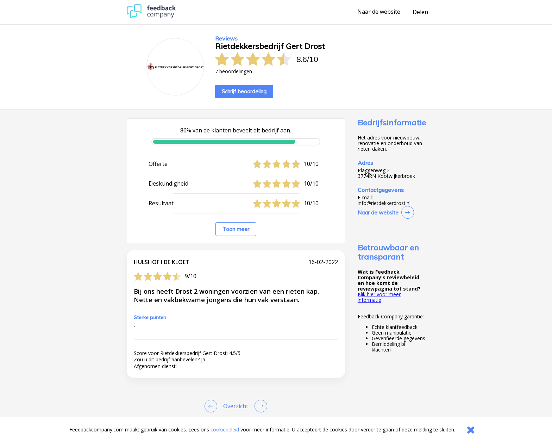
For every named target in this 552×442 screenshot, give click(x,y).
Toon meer (235, 229)
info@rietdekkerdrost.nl (384, 203)
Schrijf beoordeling (244, 91)
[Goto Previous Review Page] (212, 406)
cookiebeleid (225, 429)
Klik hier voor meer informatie (379, 297)
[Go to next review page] (259, 406)
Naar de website (378, 11)
